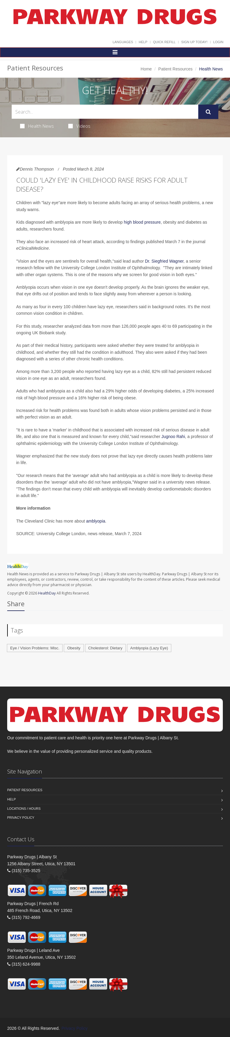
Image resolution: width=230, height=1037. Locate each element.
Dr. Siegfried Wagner (164, 261)
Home (146, 69)
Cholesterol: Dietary (105, 648)
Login (218, 42)
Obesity (73, 648)
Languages (123, 42)
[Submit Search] (208, 112)
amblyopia (95, 521)
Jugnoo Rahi (172, 436)
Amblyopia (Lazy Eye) (149, 648)
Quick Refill (164, 42)
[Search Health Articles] (105, 112)
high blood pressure (142, 222)
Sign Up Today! (194, 42)
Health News (37, 126)
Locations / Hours (24, 808)
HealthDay (47, 593)
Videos (79, 126)
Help (143, 42)
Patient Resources (175, 69)
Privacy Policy (20, 817)
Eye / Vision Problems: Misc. (34, 648)
